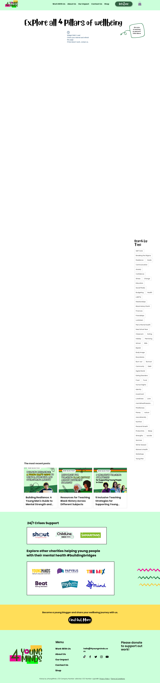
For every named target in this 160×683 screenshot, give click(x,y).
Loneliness (139, 398)
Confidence (140, 274)
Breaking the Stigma (143, 255)
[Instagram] (101, 656)
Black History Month (143, 306)
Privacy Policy (104, 679)
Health (149, 292)
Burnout (149, 361)
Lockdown (139, 320)
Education (139, 283)
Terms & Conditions (118, 679)
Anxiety (138, 269)
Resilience (139, 260)
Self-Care (139, 251)
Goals (149, 260)
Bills (145, 343)
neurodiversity (141, 417)
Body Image (140, 352)
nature (146, 412)
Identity (138, 389)
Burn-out (139, 361)
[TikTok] (84, 656)
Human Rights (141, 385)
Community (140, 366)
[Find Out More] (80, 619)
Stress (138, 278)
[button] (139, 4)
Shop (58, 670)
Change (147, 278)
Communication (141, 265)
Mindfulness (140, 408)
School (138, 343)
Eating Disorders (142, 375)
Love (149, 398)
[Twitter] (95, 656)
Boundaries (140, 357)
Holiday (138, 339)
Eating (149, 334)
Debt (149, 366)
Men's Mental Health (143, 325)
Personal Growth (142, 426)
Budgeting (140, 292)
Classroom (140, 334)
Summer (139, 440)
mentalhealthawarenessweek (145, 403)
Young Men (140, 459)
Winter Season (141, 445)
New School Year (142, 329)
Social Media (140, 288)
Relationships (141, 302)
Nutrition (139, 422)
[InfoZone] (123, 4)
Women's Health (142, 449)
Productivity (140, 431)
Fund (145, 380)
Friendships (140, 315)
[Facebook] (90, 656)
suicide (149, 435)
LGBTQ (138, 297)
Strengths (139, 435)
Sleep (150, 431)
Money (138, 412)
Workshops (140, 454)
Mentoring (148, 339)
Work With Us (63, 648)
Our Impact (62, 659)
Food (137, 380)
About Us (60, 654)
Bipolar (138, 348)
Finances (139, 311)
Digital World (140, 371)
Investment (140, 394)
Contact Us (61, 665)
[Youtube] (107, 656)
